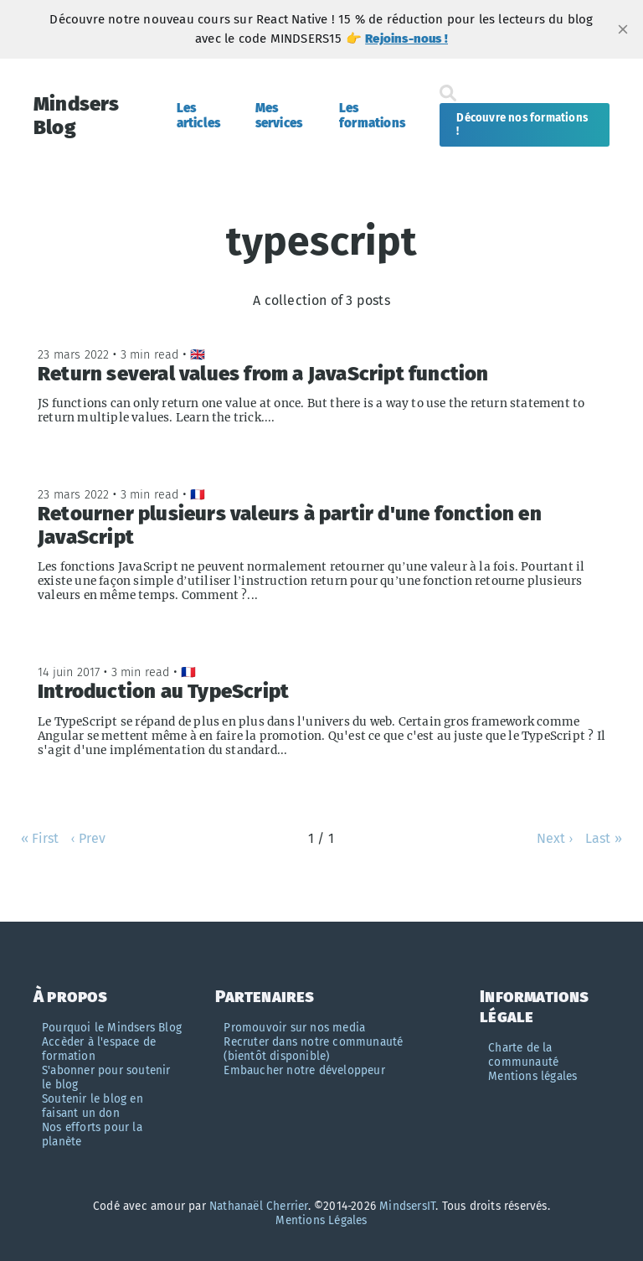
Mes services (279, 116)
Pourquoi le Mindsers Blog (112, 1028)
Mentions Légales (321, 1220)
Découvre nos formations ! (522, 124)
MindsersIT (407, 1206)
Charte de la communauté (523, 1055)
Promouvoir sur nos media (294, 1028)
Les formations (372, 116)
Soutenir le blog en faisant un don (92, 1106)
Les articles (199, 116)
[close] (623, 29)
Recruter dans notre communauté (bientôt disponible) (313, 1049)
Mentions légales (532, 1076)
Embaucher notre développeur (304, 1070)
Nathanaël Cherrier (258, 1206)
